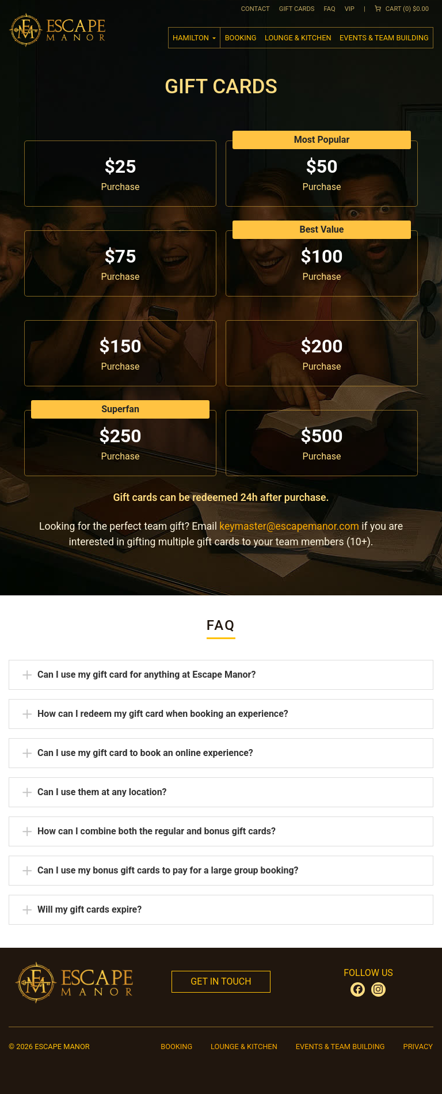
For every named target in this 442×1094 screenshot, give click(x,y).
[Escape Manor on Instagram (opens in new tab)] (378, 989)
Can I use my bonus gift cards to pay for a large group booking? (168, 870)
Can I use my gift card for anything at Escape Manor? (146, 674)
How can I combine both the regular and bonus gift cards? (156, 831)
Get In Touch (220, 981)
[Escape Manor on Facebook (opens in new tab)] (357, 989)
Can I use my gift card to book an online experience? (145, 752)
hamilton (192, 37)
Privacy (418, 1046)
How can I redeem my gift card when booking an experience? (162, 713)
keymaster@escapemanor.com (289, 526)
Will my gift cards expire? (89, 909)
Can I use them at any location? (102, 791)
